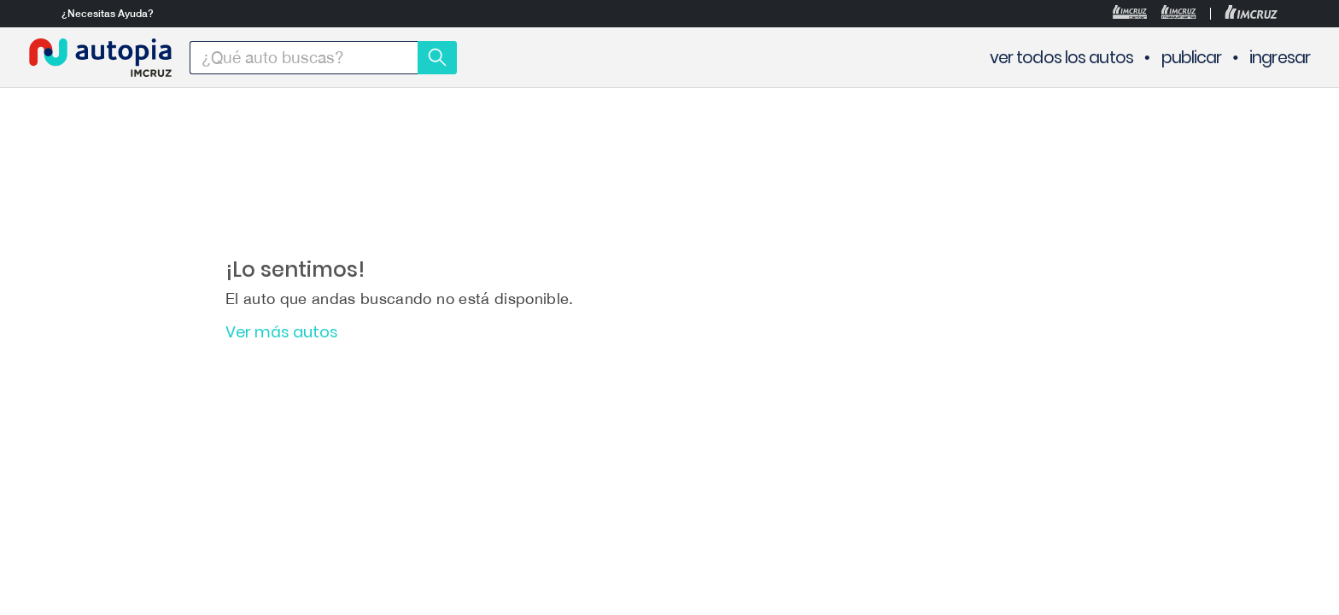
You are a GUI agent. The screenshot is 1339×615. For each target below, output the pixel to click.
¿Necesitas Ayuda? (107, 14)
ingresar (1279, 58)
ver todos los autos (1061, 58)
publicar (1191, 58)
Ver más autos (281, 332)
